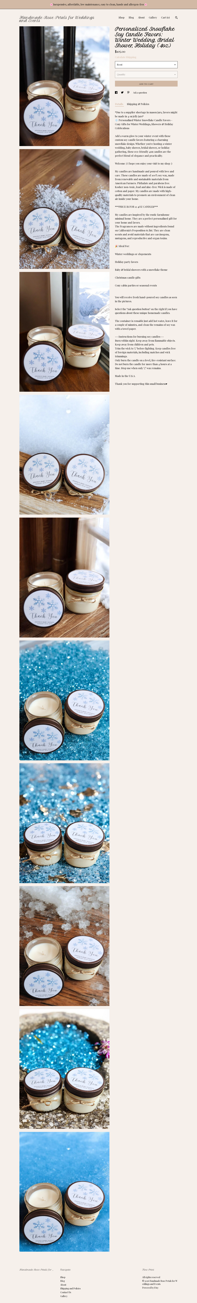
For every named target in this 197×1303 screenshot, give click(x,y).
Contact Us (65, 1292)
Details (119, 104)
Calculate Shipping (125, 57)
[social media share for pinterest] (128, 92)
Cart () (165, 17)
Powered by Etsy (150, 1287)
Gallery (153, 17)
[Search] (176, 18)
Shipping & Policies (138, 104)
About (141, 17)
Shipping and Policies (70, 1288)
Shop (122, 17)
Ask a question (140, 92)
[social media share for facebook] (116, 92)
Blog (131, 17)
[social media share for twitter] (122, 92)
